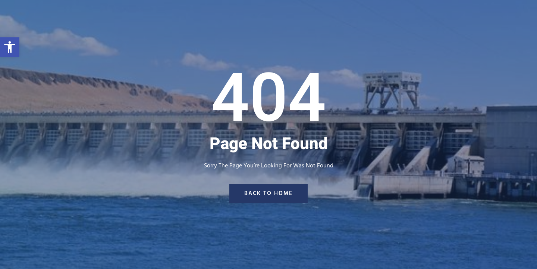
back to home (268, 193)
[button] (9, 47)
